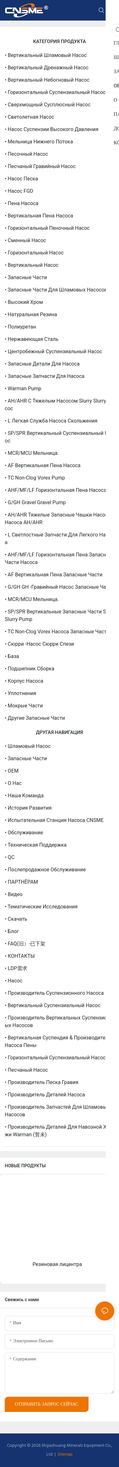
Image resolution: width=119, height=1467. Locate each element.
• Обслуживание (24, 833)
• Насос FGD (19, 191)
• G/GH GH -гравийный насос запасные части (59, 587)
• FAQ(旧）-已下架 (25, 944)
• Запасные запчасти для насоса (44, 376)
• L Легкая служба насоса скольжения (51, 421)
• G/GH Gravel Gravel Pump (35, 502)
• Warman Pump (23, 389)
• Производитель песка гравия (41, 1082)
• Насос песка (21, 179)
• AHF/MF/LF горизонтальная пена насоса (55, 490)
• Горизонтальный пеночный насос (47, 228)
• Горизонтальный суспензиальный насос (55, 92)
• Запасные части (26, 277)
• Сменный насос (25, 240)
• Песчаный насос (26, 1070)
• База (12, 656)
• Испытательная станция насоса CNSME (54, 820)
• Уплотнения (20, 693)
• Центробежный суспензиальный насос (53, 351)
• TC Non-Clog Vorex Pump (35, 478)
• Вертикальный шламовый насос (46, 55)
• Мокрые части (24, 706)
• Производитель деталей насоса (45, 1095)
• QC (10, 857)
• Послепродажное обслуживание (45, 870)
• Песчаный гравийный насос (40, 166)
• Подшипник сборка (29, 669)
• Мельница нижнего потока (39, 142)
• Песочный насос (26, 154)
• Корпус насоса (24, 681)
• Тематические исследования (41, 907)
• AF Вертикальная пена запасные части (53, 575)
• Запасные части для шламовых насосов (56, 290)
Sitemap (64, 1454)
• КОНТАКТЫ (20, 956)
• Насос (13, 981)
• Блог (12, 931)
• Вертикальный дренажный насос (47, 68)
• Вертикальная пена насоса (39, 216)
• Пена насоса (21, 203)
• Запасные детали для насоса (42, 364)
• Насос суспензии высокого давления (51, 129)
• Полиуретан (20, 327)
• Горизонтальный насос (34, 253)
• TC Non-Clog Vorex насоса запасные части (57, 632)
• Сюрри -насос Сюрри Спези (39, 644)
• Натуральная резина (31, 314)
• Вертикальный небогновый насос (47, 80)
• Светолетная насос (29, 117)
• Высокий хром (24, 302)
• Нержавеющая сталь (31, 339)
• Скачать (16, 919)
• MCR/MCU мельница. (32, 453)
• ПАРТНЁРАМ (21, 882)
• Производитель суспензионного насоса (54, 993)
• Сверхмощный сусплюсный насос (47, 105)
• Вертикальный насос (31, 265)
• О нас (13, 783)
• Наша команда (24, 796)
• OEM (11, 771)
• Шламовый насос (27, 746)
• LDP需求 (16, 968)
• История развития (28, 808)
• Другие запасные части (35, 718)
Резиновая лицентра (57, 1264)
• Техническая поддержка (36, 845)
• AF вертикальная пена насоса (43, 465)
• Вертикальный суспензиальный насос (52, 1005)
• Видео (14, 894)
